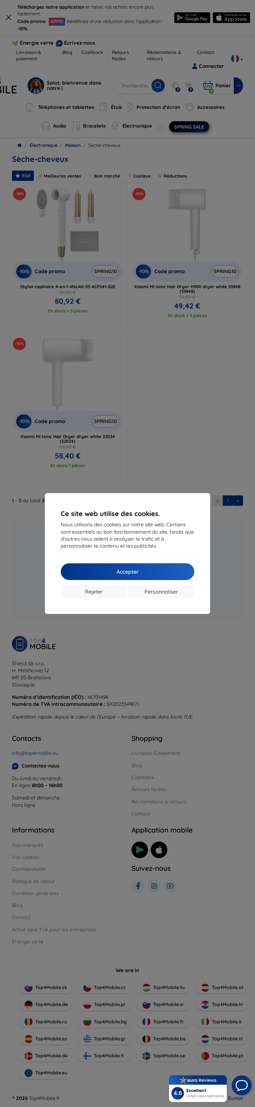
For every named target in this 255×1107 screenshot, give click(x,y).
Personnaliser (161, 591)
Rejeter (94, 591)
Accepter (128, 571)
